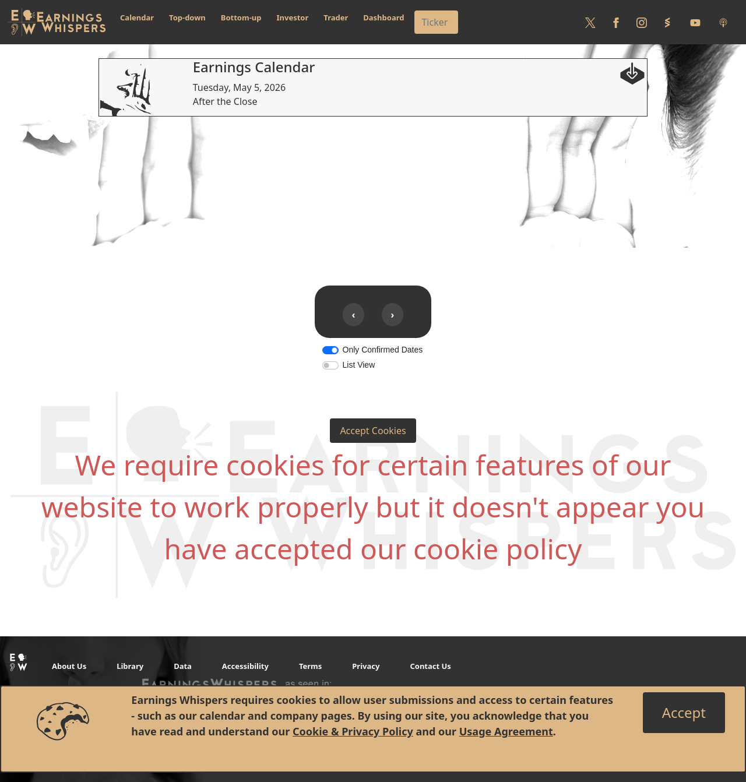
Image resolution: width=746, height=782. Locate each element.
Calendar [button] (137, 17)
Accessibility (245, 666)
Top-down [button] (187, 17)
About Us (69, 666)
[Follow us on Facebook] (616, 22)
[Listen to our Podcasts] (723, 22)
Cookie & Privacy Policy (353, 731)
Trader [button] (335, 17)
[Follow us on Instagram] (642, 22)
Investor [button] (293, 17)
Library (130, 666)
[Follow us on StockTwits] (667, 22)
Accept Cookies (373, 430)
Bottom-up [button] (241, 17)
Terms (310, 666)
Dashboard (383, 17)
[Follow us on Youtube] (695, 22)
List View (359, 364)
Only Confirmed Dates (383, 349)
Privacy (365, 666)
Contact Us (430, 666)
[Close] (684, 712)
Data (183, 666)
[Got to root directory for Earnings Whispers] (56, 22)
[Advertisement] (373, 198)
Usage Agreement (506, 731)
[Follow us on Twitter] (590, 22)
